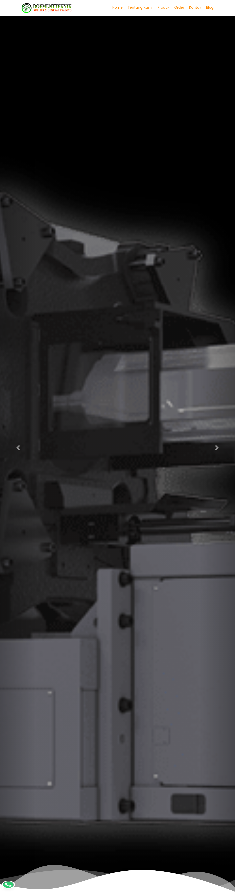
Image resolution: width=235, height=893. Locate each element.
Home (117, 7)
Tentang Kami (140, 7)
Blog (210, 7)
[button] (17, 446)
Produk (163, 7)
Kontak (195, 7)
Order (179, 7)
